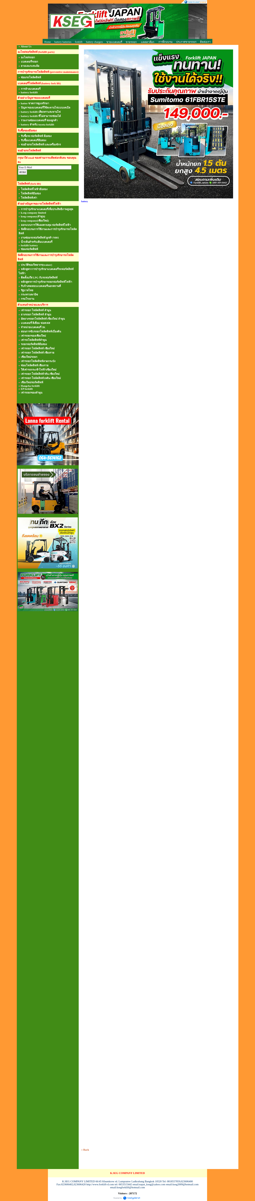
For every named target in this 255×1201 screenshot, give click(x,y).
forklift (79, 41)
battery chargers (94, 41)
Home (47, 41)
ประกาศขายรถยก (186, 41)
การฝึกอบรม (165, 41)
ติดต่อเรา (205, 41)
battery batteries (62, 41)
